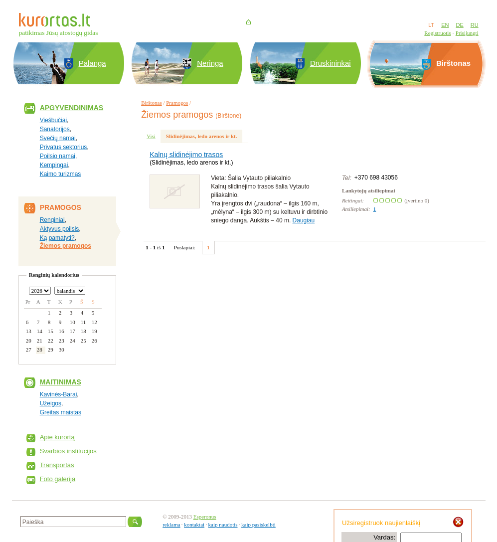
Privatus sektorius (63, 147)
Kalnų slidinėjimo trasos (186, 155)
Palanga (92, 63)
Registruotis (437, 33)
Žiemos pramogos (65, 245)
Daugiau (304, 220)
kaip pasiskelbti (258, 525)
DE (459, 25)
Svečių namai (58, 138)
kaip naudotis (223, 525)
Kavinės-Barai (58, 394)
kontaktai (194, 525)
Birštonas (151, 103)
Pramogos (177, 103)
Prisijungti (467, 33)
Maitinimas (60, 382)
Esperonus (204, 517)
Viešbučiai (53, 120)
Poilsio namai (57, 156)
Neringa (210, 63)
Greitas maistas (60, 412)
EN (445, 25)
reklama (171, 525)
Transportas (57, 465)
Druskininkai (330, 63)
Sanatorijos (55, 129)
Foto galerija (58, 479)
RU (475, 25)
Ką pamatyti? (57, 237)
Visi (151, 136)
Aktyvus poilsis (59, 228)
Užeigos (50, 403)
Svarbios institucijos (68, 451)
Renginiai (52, 219)
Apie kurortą (57, 437)
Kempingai (54, 165)
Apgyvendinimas (72, 108)
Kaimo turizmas (60, 174)
